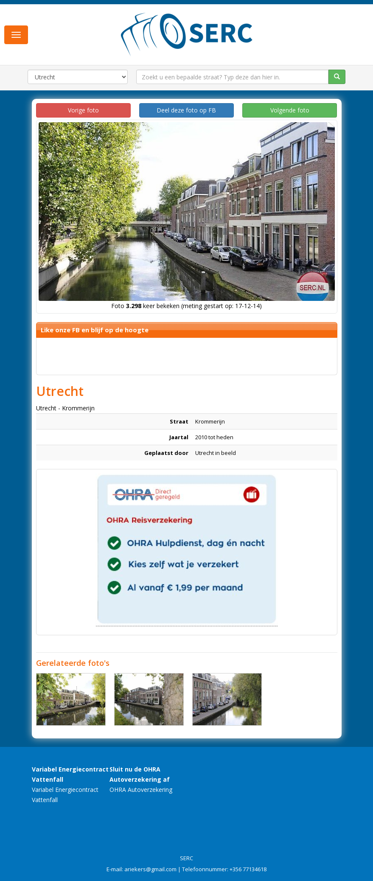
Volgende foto (289, 110)
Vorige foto (83, 110)
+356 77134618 (248, 869)
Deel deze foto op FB (186, 110)
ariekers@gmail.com (150, 869)
